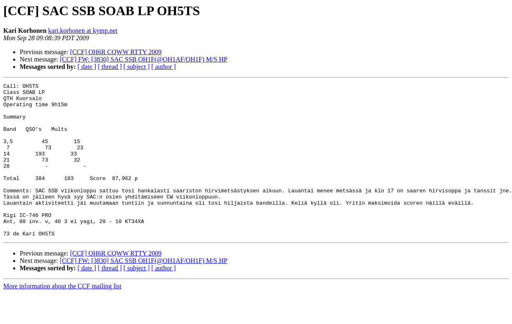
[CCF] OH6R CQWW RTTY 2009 (116, 51)
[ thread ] (110, 66)
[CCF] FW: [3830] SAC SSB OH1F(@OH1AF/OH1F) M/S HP (143, 59)
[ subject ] (136, 66)
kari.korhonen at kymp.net (82, 30)
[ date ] (87, 66)
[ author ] (163, 66)
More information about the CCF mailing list (62, 316)
